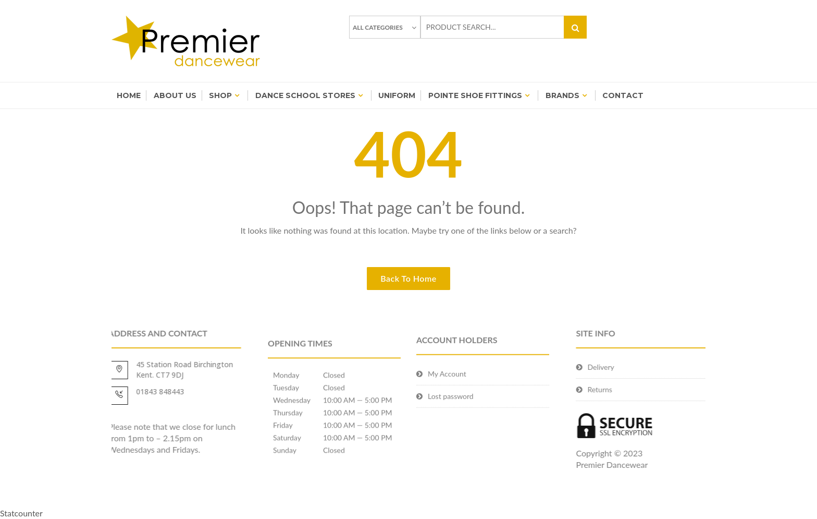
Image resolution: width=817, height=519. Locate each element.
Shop (220, 95)
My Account (447, 389)
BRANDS (562, 95)
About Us (175, 95)
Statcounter (21, 513)
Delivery (627, 367)
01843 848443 (134, 391)
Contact (622, 95)
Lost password (451, 411)
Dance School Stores (305, 95)
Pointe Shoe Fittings (475, 95)
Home (129, 95)
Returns (626, 389)
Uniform (396, 95)
